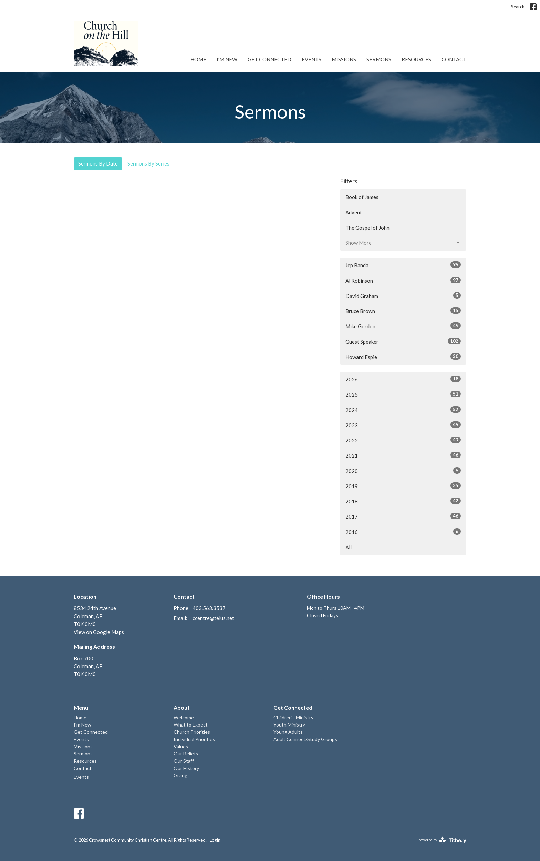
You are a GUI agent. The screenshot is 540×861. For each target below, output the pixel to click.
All (348, 547)
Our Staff (184, 761)
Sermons (378, 59)
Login (215, 840)
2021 (403, 455)
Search (518, 6)
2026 (403, 379)
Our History (186, 768)
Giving (180, 775)
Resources (416, 59)
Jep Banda (403, 264)
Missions (344, 59)
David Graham (403, 295)
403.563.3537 (209, 608)
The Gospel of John (367, 227)
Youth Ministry (289, 725)
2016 (403, 531)
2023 (403, 424)
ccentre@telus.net (213, 618)
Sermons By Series (148, 163)
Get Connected (269, 59)
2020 (403, 470)
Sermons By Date (98, 163)
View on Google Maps (99, 632)
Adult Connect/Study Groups (305, 739)
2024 (403, 409)
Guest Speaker (403, 341)
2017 (403, 516)
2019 (403, 485)
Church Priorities (192, 732)
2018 (403, 501)
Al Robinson (403, 280)
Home (198, 59)
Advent (353, 212)
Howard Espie (403, 356)
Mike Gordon (403, 325)
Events (311, 59)
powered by (442, 840)
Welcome (184, 717)
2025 (403, 394)
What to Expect (191, 725)
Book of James (361, 197)
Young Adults (288, 732)
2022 (403, 440)
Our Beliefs (186, 754)
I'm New (227, 59)
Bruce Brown (403, 310)
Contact (454, 59)
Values (181, 746)
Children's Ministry (293, 717)
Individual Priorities (194, 739)
